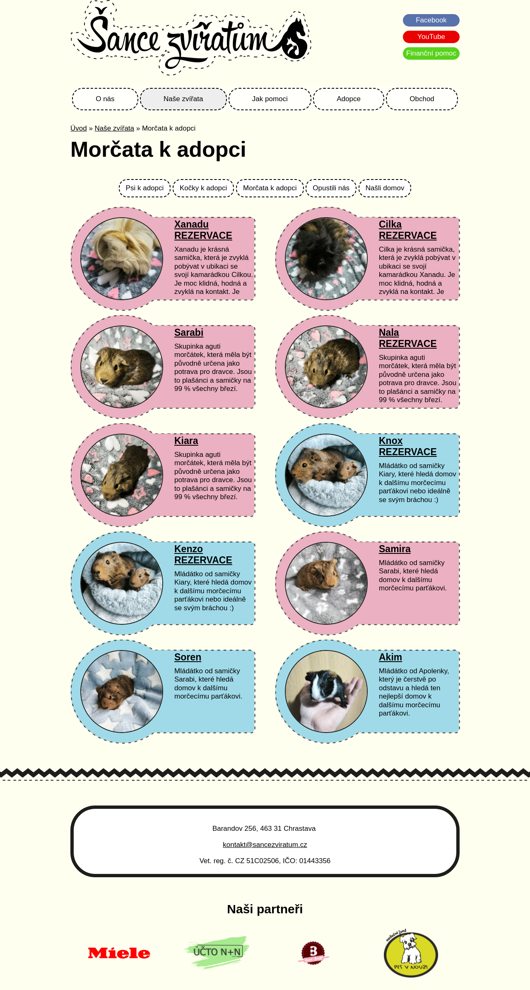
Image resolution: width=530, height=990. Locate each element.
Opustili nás (331, 188)
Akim (390, 657)
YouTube (431, 37)
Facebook (431, 20)
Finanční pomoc (431, 53)
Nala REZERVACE (408, 338)
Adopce (349, 99)
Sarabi (188, 332)
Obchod (422, 99)
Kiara (186, 440)
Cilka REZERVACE (408, 230)
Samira (395, 549)
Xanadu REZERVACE (203, 230)
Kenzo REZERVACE (203, 554)
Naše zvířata (183, 99)
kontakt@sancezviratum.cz (265, 845)
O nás (105, 99)
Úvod (78, 128)
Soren (187, 657)
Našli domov (385, 188)
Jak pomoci (270, 99)
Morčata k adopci (269, 188)
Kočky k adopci (203, 188)
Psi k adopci (145, 188)
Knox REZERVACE (408, 446)
